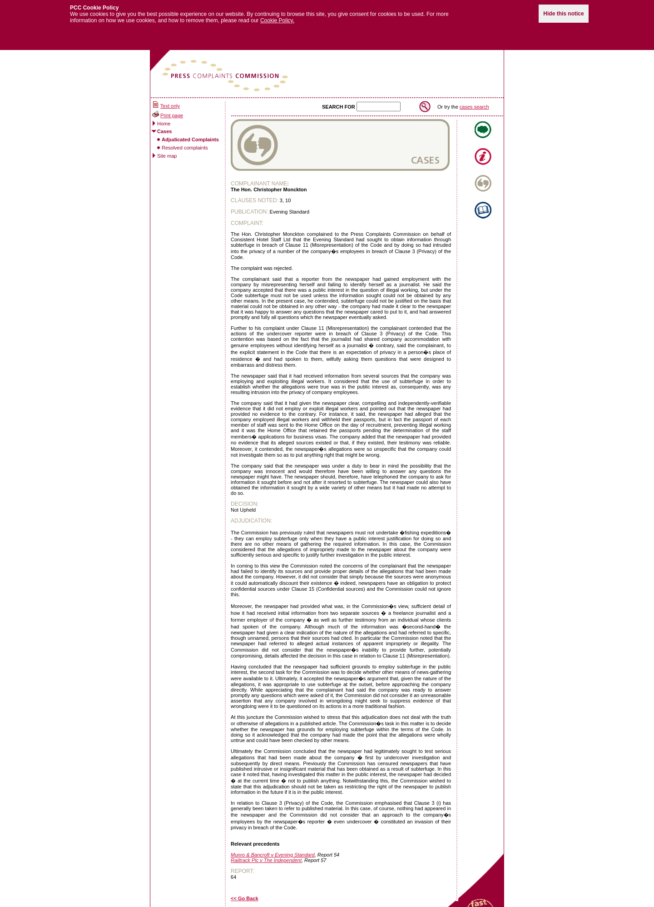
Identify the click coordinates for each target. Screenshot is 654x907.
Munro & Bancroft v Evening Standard (273, 849)
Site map (167, 150)
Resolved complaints (185, 142)
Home (163, 117)
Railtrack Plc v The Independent (266, 854)
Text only (170, 100)
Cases (164, 126)
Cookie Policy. (277, 15)
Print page (171, 110)
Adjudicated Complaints (190, 133)
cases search (474, 101)
